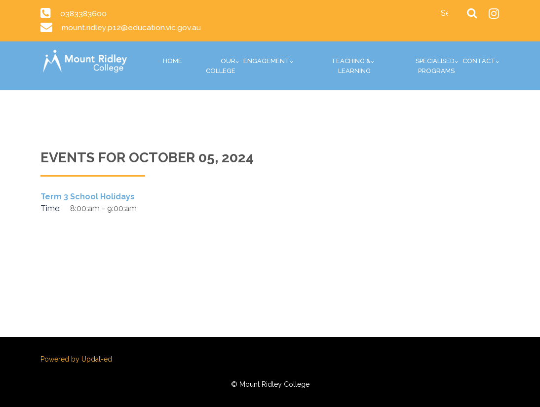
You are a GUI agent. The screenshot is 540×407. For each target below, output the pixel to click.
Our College (220, 65)
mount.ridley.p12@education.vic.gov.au (131, 27)
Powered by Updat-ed (76, 359)
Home (172, 61)
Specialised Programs (435, 65)
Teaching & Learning (351, 65)
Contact (479, 61)
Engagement (266, 61)
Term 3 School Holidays (87, 196)
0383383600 (84, 13)
